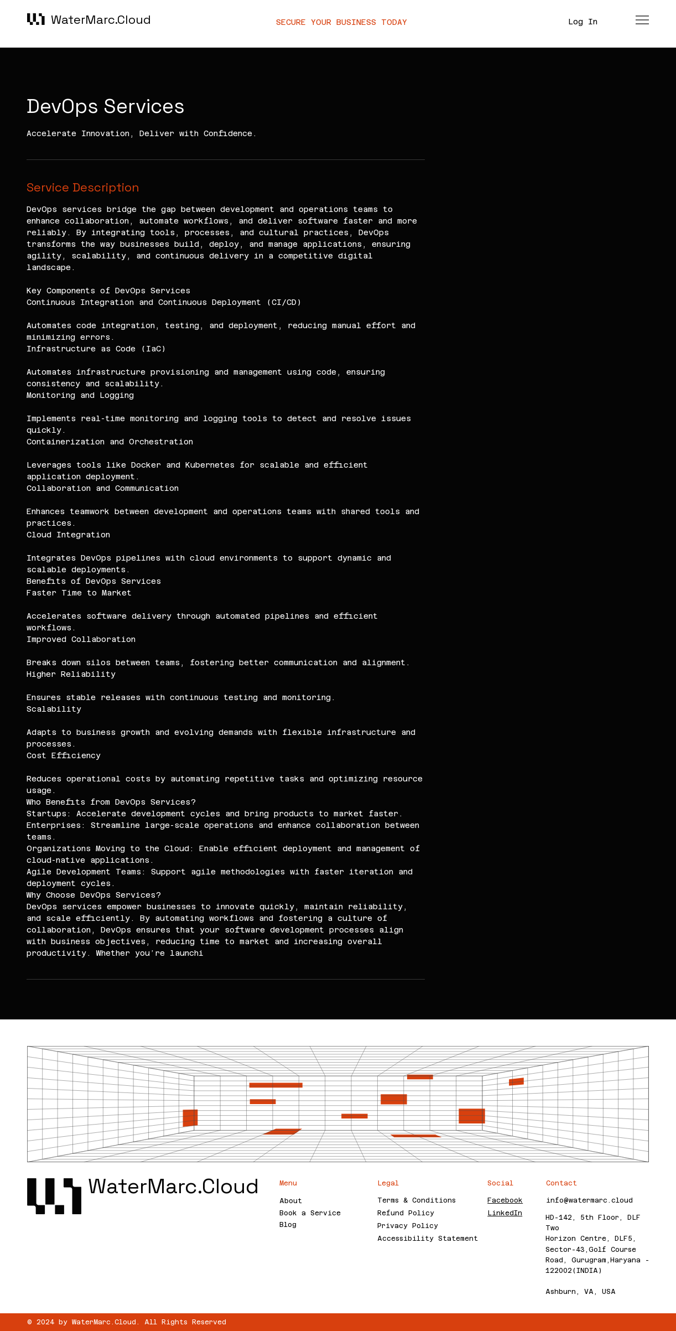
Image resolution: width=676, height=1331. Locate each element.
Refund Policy (405, 1213)
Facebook (505, 1200)
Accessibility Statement (427, 1238)
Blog (288, 1225)
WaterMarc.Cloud (101, 19)
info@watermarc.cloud (589, 1200)
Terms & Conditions (416, 1200)
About (290, 1201)
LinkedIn (504, 1213)
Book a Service (310, 1213)
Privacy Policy (407, 1226)
